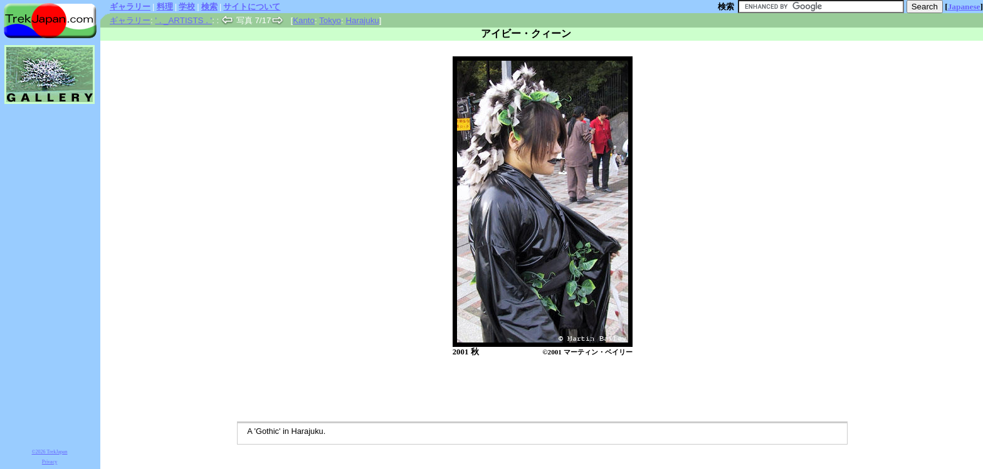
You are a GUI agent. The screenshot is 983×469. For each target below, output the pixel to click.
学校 (187, 6)
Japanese (964, 6)
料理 (165, 6)
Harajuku (362, 20)
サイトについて (251, 6)
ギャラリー (130, 6)
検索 (209, 6)
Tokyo (330, 20)
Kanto (304, 20)
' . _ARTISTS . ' (183, 20)
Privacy (49, 462)
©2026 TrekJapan (50, 452)
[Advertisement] (529, 390)
